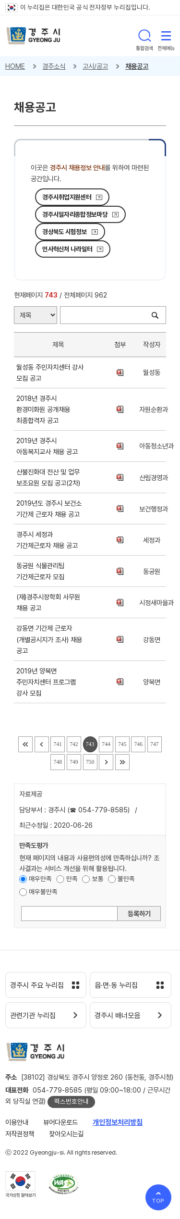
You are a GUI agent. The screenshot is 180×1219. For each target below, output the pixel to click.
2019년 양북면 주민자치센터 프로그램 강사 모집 (46, 682)
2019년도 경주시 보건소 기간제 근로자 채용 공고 (50, 508)
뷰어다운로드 (60, 1122)
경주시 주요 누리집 (37, 985)
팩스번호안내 (71, 1101)
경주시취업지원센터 (66, 197)
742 (74, 744)
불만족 (126, 879)
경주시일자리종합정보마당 (75, 214)
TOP (158, 1200)
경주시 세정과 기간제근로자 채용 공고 (49, 539)
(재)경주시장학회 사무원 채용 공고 (48, 602)
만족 (72, 879)
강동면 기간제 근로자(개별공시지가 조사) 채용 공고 (49, 639)
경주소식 (53, 66)
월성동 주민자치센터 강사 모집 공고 (50, 372)
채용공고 (136, 66)
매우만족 (40, 879)
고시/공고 (95, 66)
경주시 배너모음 (117, 1015)
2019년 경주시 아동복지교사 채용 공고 (49, 446)
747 (154, 744)
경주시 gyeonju (33, 36)
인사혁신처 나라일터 (67, 249)
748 (58, 762)
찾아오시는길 (66, 1134)
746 (138, 744)
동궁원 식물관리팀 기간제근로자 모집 (42, 571)
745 (122, 744)
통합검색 (144, 35)
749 (74, 762)
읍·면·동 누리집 (116, 985)
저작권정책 (19, 1134)
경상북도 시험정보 (64, 232)
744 (106, 744)
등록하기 (139, 913)
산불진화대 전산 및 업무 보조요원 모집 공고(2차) (50, 477)
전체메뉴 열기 (166, 35)
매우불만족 (43, 892)
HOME (15, 66)
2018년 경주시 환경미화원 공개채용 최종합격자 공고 (43, 409)
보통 (98, 879)
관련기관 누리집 (33, 1015)
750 (90, 762)
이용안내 (16, 1122)
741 (58, 744)
